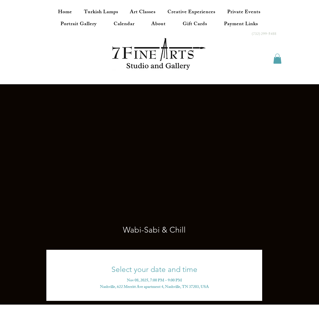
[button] (277, 59)
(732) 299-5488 (264, 34)
